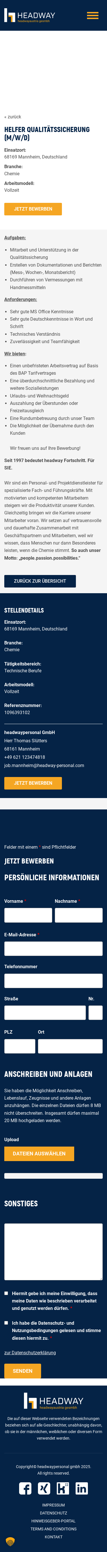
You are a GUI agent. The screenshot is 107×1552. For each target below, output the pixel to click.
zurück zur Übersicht (40, 581)
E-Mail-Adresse (21, 934)
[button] (10, 1542)
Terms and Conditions (53, 1529)
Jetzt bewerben (33, 209)
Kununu (63, 1488)
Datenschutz (53, 1513)
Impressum (53, 1505)
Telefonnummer (20, 966)
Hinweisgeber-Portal (53, 1521)
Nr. (91, 998)
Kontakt (53, 1537)
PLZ (8, 1032)
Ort (41, 1032)
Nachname (67, 901)
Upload (11, 1139)
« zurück (12, 116)
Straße (11, 998)
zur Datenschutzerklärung (30, 1352)
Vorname (15, 901)
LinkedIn (82, 1488)
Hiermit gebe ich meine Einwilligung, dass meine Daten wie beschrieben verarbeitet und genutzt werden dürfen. (54, 1301)
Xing (44, 1488)
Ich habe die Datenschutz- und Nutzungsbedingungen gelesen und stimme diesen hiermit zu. (56, 1330)
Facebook (25, 1488)
